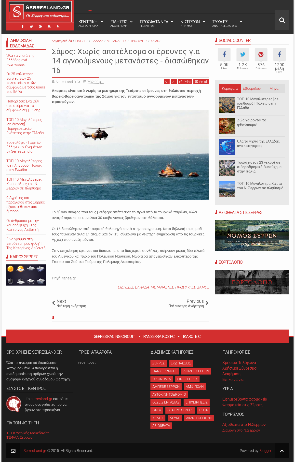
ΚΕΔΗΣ (157, 418)
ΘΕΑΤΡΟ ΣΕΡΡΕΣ (180, 410)
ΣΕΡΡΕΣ (158, 363)
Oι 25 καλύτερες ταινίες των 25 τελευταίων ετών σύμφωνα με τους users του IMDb (25, 83)
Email (201, 81)
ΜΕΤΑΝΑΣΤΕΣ (161, 287)
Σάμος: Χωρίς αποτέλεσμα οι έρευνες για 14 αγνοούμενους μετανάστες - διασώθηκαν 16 (130, 61)
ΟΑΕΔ (156, 410)
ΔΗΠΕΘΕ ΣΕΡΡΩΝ (166, 387)
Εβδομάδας (252, 88)
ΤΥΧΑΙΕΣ (224, 23)
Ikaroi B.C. (192, 336)
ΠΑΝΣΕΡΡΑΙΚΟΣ (164, 371)
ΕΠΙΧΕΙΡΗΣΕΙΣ (197, 402)
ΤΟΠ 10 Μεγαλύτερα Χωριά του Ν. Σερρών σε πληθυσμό (260, 185)
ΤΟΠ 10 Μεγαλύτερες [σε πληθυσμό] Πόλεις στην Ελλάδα (258, 103)
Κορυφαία (230, 88)
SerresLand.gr (35, 450)
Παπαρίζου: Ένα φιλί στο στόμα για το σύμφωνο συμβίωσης (23, 105)
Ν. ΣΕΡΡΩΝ (190, 23)
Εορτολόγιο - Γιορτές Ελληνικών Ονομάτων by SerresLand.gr (24, 147)
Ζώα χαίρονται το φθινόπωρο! (251, 122)
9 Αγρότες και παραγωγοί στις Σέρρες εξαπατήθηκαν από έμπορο (25, 204)
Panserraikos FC (158, 336)
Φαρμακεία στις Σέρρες (242, 405)
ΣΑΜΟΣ (203, 287)
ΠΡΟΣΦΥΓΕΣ (185, 287)
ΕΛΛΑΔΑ (142, 287)
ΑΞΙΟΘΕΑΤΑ (161, 426)
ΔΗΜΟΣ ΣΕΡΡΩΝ (196, 371)
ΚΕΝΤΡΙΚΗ (88, 23)
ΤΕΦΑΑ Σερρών (19, 437)
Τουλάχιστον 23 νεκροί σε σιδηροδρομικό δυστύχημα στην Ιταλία (259, 166)
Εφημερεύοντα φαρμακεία (244, 399)
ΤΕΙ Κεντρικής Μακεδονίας (28, 433)
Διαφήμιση (231, 374)
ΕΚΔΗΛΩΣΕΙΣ (181, 363)
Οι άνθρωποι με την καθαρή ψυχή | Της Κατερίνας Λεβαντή (22, 225)
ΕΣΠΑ (203, 410)
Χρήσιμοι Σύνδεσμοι (239, 368)
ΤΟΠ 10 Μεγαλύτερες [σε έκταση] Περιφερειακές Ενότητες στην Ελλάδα (25, 126)
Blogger (265, 450)
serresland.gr (41, 399)
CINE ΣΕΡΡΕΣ (187, 379)
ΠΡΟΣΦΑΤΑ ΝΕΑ (154, 23)
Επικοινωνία (233, 379)
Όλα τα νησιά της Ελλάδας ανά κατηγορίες (258, 143)
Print (185, 81)
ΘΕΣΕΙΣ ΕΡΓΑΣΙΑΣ (165, 402)
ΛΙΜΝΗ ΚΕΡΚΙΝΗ (199, 418)
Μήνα (273, 88)
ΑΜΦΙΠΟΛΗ (195, 387)
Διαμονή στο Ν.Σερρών (241, 430)
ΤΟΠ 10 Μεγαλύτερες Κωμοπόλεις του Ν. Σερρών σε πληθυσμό (24, 183)
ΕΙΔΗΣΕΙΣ (118, 23)
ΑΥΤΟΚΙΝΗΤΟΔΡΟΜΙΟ (169, 394)
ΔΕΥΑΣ (175, 418)
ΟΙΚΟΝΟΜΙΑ (161, 379)
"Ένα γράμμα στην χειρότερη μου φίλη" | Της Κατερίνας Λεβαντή (25, 243)
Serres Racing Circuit (114, 336)
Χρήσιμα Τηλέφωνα (239, 363)
